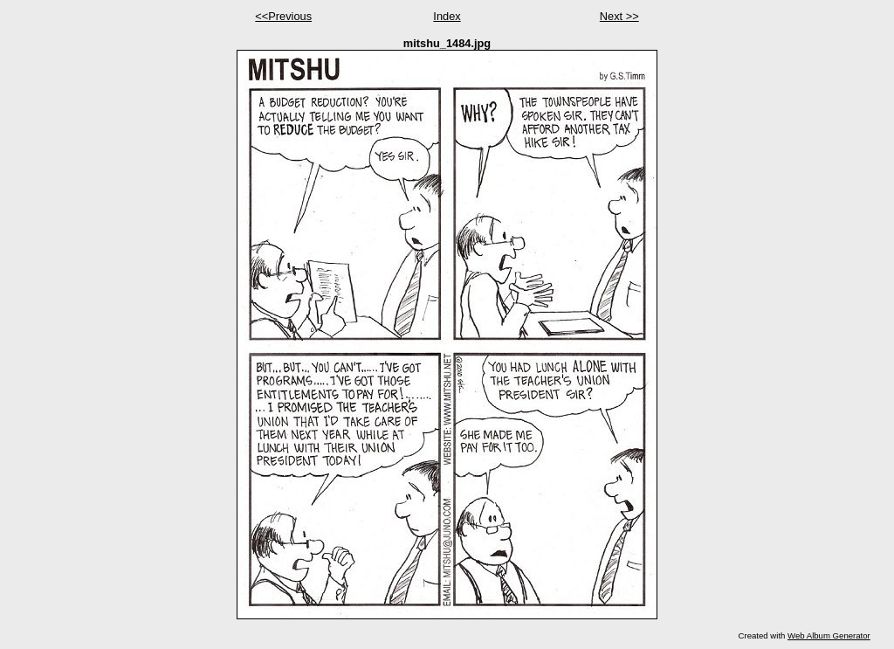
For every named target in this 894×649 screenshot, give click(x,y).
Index (446, 16)
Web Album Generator (828, 635)
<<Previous (283, 16)
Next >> (619, 16)
